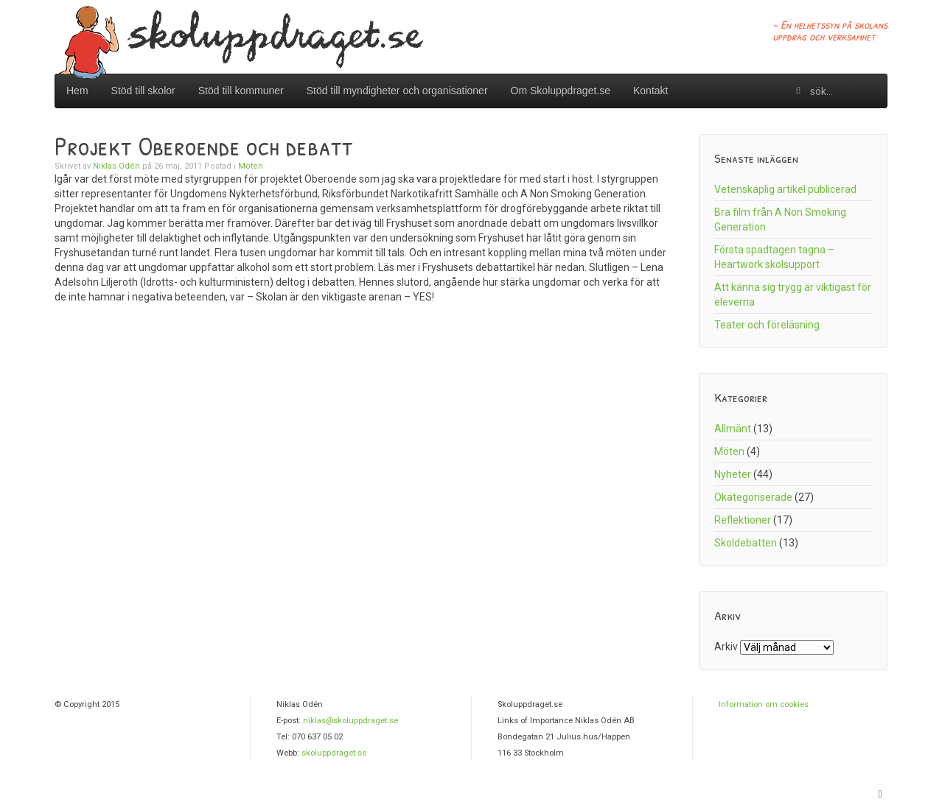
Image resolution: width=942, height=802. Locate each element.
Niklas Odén (116, 166)
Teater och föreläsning (767, 325)
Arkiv (726, 646)
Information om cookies (764, 704)
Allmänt (732, 429)
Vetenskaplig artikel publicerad (785, 189)
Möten (250, 166)
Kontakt (650, 90)
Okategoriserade (753, 497)
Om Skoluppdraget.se (560, 90)
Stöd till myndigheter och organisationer (397, 90)
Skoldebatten (745, 543)
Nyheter (732, 474)
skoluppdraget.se (333, 753)
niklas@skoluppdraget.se (350, 720)
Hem (77, 90)
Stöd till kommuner (241, 90)
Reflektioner (742, 520)
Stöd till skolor (143, 90)
